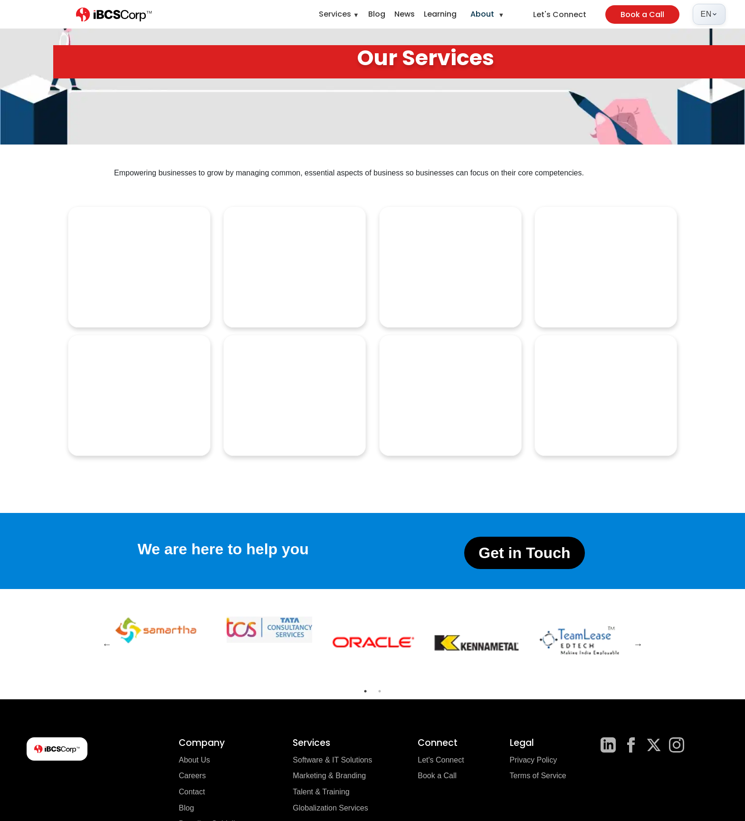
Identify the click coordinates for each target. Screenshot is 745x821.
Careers (192, 776)
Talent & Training (321, 792)
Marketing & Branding (329, 776)
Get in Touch (524, 552)
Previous (107, 644)
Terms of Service (538, 776)
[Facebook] (631, 745)
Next (638, 644)
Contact (192, 792)
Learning (440, 14)
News (404, 14)
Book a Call (642, 14)
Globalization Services (330, 808)
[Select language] (709, 14)
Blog (376, 14)
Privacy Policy (533, 760)
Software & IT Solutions (332, 760)
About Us (194, 760)
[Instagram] (676, 745)
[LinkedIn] (608, 745)
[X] (653, 745)
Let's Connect (559, 14)
